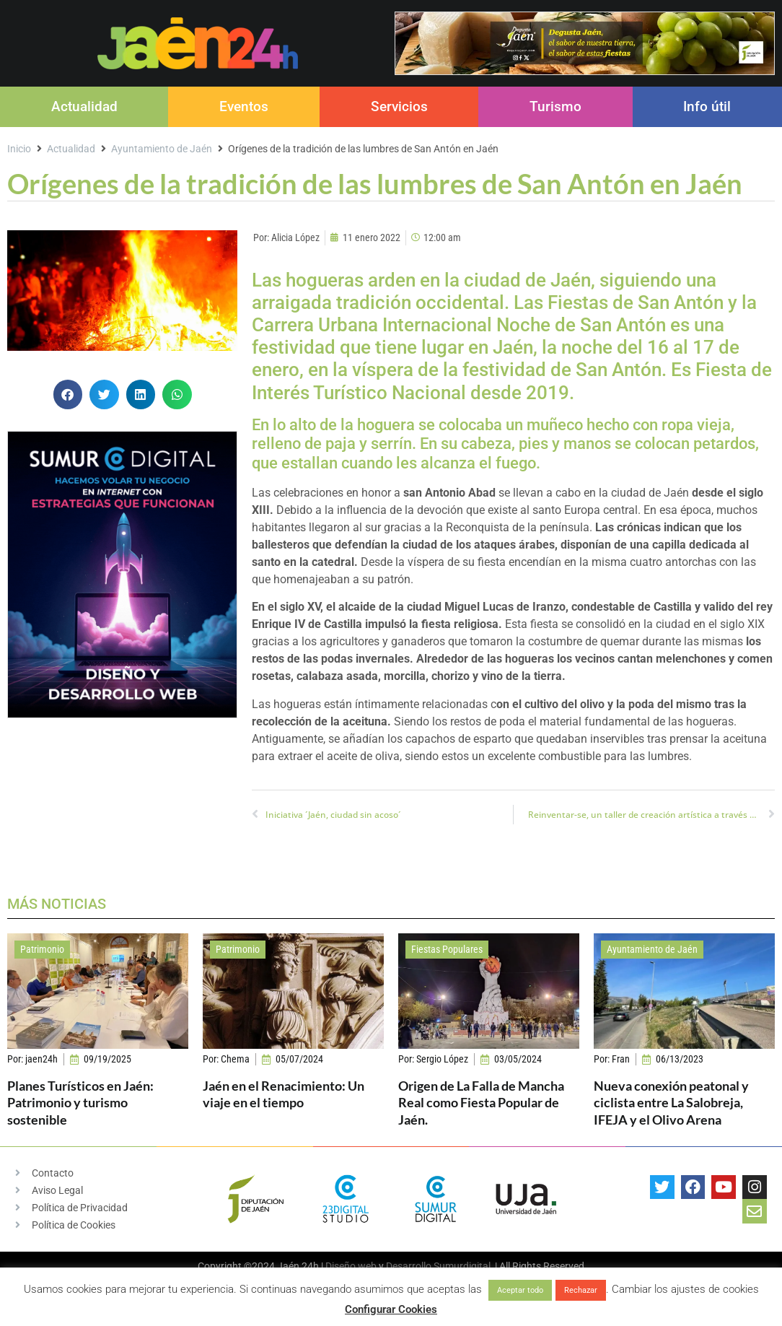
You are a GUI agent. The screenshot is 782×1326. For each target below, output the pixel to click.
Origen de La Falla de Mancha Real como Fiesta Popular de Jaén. (481, 1102)
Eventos (243, 106)
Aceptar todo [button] (520, 1290)
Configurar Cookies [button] (391, 1309)
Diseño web (351, 1266)
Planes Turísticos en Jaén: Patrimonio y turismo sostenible (80, 1102)
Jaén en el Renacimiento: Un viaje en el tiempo (283, 1094)
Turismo (555, 106)
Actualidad (84, 106)
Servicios (399, 106)
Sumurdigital (462, 1266)
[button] (68, 394)
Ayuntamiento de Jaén (161, 148)
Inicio (19, 148)
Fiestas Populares (447, 949)
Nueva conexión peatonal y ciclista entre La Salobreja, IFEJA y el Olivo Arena (671, 1102)
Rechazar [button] (580, 1290)
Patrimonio (42, 949)
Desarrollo (408, 1266)
